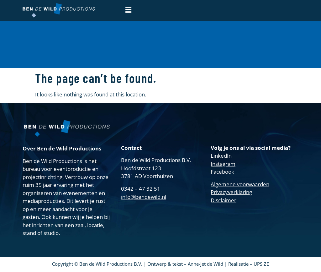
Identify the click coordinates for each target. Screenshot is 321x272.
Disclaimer (223, 200)
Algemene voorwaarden (240, 184)
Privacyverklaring (231, 192)
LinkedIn (221, 155)
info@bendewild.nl (143, 196)
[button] (128, 10)
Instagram (223, 163)
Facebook (222, 171)
